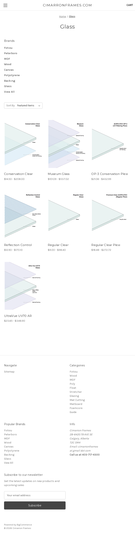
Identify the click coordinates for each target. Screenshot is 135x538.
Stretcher (76, 392)
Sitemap (9, 371)
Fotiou (8, 48)
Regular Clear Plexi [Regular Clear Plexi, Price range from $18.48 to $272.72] (105, 245)
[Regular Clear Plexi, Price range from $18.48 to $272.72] (111, 215)
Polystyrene (12, 75)
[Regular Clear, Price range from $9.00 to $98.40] (67, 215)
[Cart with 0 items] (129, 5)
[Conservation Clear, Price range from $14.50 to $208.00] (24, 144)
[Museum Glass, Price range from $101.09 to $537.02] (67, 144)
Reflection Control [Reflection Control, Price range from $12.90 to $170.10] (18, 245)
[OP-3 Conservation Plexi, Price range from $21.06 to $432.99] (111, 144)
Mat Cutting (77, 400)
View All (9, 91)
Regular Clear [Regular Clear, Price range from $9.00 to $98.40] (58, 245)
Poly (72, 383)
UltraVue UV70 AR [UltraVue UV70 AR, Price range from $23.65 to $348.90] (18, 316)
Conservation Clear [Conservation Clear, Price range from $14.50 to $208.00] (18, 174)
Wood (7, 64)
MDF (7, 58)
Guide (73, 412)
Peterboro (10, 53)
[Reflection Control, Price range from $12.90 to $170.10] (24, 215)
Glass (8, 86)
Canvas (9, 69)
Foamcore (76, 408)
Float (73, 387)
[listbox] (29, 105)
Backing (9, 80)
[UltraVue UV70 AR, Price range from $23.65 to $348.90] (24, 286)
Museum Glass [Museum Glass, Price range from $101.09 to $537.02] (59, 174)
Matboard (76, 404)
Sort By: (10, 105)
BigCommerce (24, 524)
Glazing (74, 396)
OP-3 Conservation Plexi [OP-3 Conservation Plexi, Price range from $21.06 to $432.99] (109, 174)
